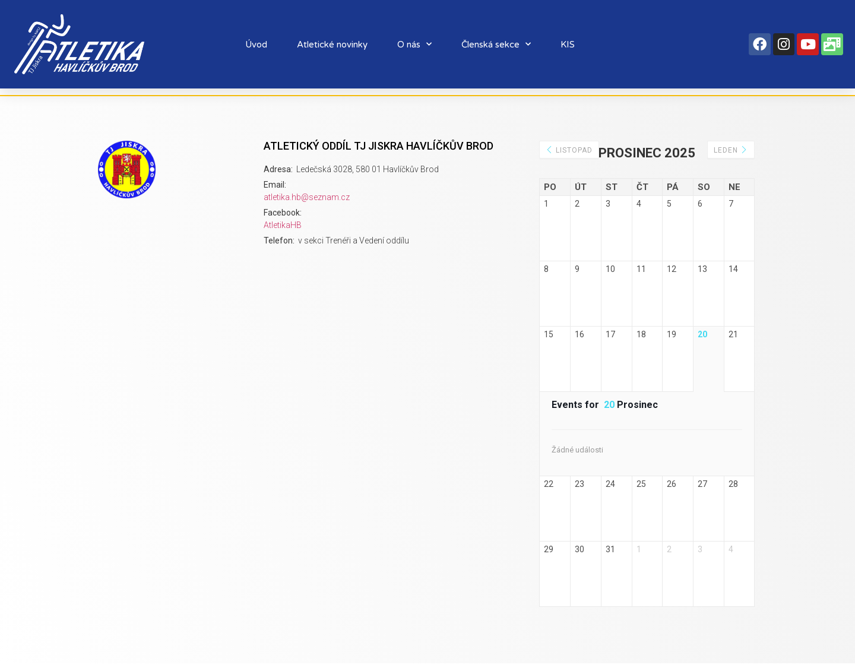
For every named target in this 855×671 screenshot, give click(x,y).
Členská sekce (496, 44)
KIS (567, 44)
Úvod (256, 44)
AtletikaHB (283, 225)
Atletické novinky (332, 44)
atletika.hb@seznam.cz (307, 197)
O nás (414, 44)
